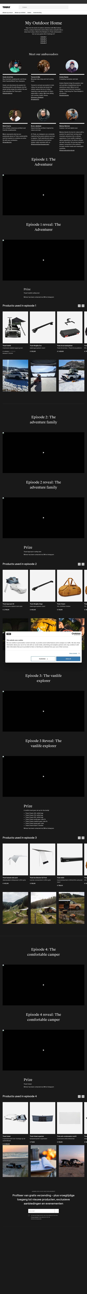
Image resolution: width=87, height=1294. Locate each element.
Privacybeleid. (34, 1217)
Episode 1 (43, 37)
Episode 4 (43, 43)
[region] (43, 195)
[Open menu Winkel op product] (9, 13)
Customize (43, 658)
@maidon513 (35, 99)
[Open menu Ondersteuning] (38, 13)
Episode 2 (43, 39)
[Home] (11, 7)
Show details (73, 653)
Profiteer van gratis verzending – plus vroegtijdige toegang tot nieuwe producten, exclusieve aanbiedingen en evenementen (43, 1199)
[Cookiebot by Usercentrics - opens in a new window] (73, 634)
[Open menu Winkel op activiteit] (21, 13)
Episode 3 (44, 41)
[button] (43, 195)
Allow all (68, 658)
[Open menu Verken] (30, 13)
